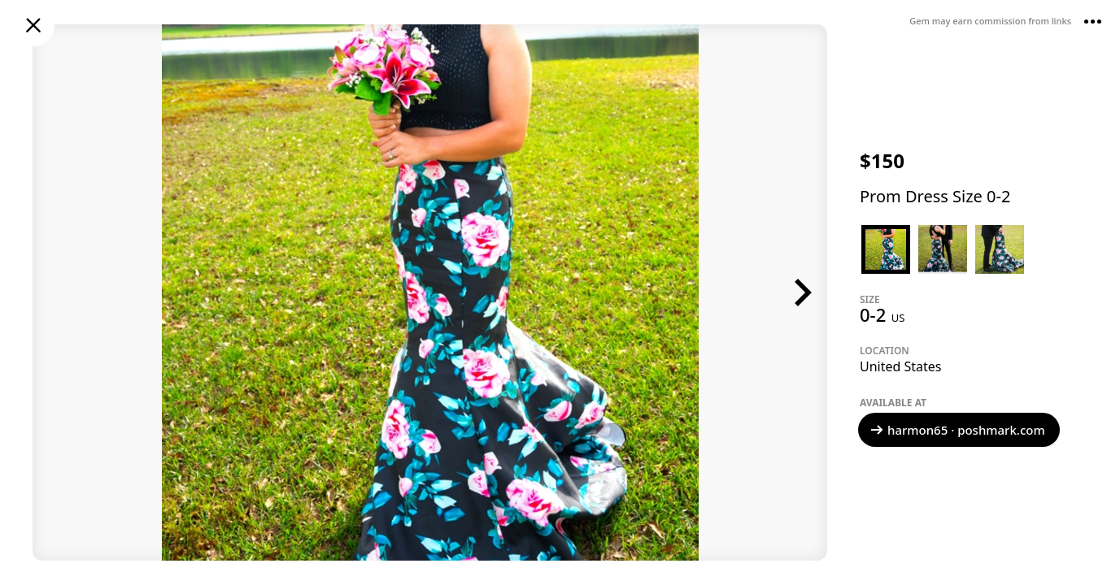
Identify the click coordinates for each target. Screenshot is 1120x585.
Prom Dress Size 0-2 (935, 196)
